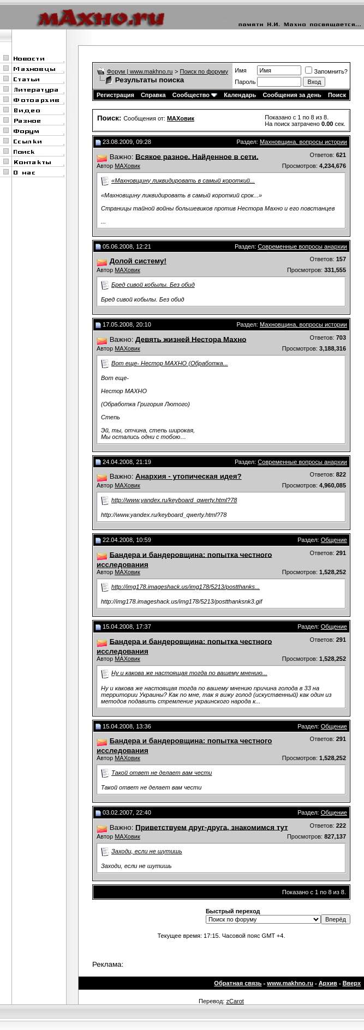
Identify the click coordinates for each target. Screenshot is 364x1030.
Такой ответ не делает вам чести (161, 772)
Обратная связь (237, 983)
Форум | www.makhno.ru (140, 71)
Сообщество (194, 95)
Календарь (240, 95)
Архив (328, 983)
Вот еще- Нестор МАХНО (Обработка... (169, 363)
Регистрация (115, 95)
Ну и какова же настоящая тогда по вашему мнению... (189, 673)
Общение (334, 540)
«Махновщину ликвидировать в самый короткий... (183, 180)
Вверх (352, 983)
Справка (153, 95)
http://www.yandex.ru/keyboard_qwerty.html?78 (174, 500)
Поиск (337, 95)
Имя (240, 70)
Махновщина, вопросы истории (303, 141)
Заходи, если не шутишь (146, 851)
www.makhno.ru (290, 983)
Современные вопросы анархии (302, 246)
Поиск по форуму (204, 71)
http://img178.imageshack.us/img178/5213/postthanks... (185, 586)
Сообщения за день (291, 95)
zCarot (234, 1001)
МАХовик (127, 165)
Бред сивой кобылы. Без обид (153, 284)
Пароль (245, 82)
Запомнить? (326, 71)
